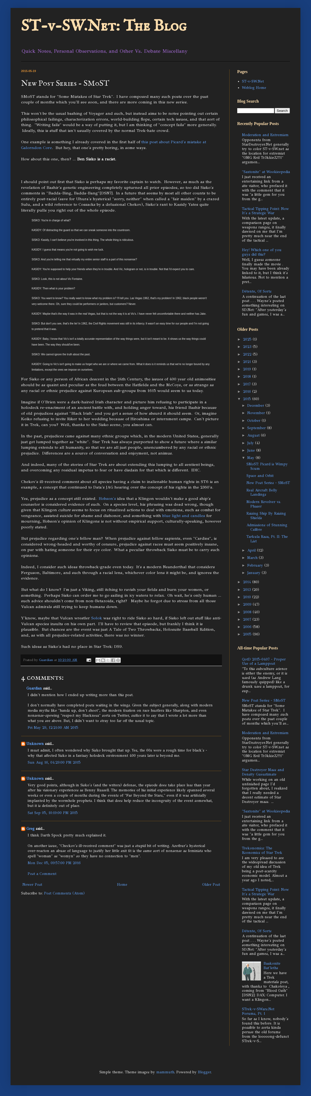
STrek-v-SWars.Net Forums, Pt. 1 (258, 1011)
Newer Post (32, 884)
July (251, 443)
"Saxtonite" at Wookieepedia (266, 172)
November (256, 413)
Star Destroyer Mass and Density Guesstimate (263, 772)
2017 (247, 384)
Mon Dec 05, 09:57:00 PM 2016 (54, 863)
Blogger (204, 1072)
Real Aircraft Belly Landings (261, 492)
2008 (248, 612)
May (251, 458)
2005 (248, 634)
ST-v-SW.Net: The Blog (104, 26)
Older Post (211, 884)
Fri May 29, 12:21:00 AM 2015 (53, 727)
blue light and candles (183, 515)
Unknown (35, 743)
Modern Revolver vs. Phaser (263, 504)
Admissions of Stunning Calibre (266, 527)
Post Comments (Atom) (64, 893)
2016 (247, 391)
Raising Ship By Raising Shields (266, 515)
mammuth (165, 1072)
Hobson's (107, 498)
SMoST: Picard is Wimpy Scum (267, 466)
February (255, 565)
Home (122, 884)
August (254, 435)
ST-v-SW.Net (253, 81)
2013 (247, 589)
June (251, 450)
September (257, 428)
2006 (248, 627)
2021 (247, 362)
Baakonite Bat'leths (272, 965)
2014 (247, 582)
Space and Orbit (260, 475)
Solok (96, 617)
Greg (30, 828)
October (254, 420)
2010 (247, 597)
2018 (247, 376)
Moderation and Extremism (265, 135)
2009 (248, 604)
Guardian (34, 688)
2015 (247, 399)
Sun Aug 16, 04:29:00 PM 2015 (54, 762)
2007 (247, 619)
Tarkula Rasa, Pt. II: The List (267, 538)
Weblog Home (254, 87)
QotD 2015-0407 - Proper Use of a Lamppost (264, 661)
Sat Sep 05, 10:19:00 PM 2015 (53, 813)
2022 (248, 354)
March (253, 558)
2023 (248, 346)
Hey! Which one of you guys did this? (261, 252)
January (254, 573)
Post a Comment (42, 874)
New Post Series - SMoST (268, 483)
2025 (248, 339)
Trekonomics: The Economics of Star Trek (262, 850)
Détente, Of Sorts (256, 291)
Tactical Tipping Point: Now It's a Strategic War (265, 211)
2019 (247, 369)
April (252, 550)
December (256, 405)
